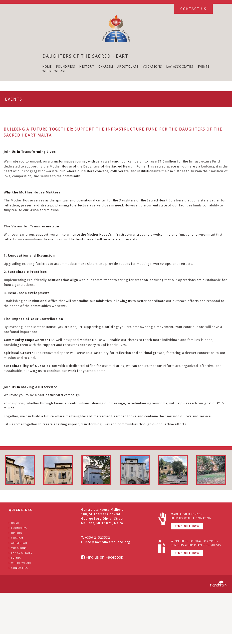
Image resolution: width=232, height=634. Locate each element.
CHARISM (105, 66)
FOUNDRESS (65, 66)
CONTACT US (19, 568)
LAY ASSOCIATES (179, 66)
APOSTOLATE (128, 66)
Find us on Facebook (102, 557)
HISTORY (86, 66)
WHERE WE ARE (54, 71)
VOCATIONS (152, 66)
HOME (47, 66)
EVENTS (204, 66)
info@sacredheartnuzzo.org (107, 542)
